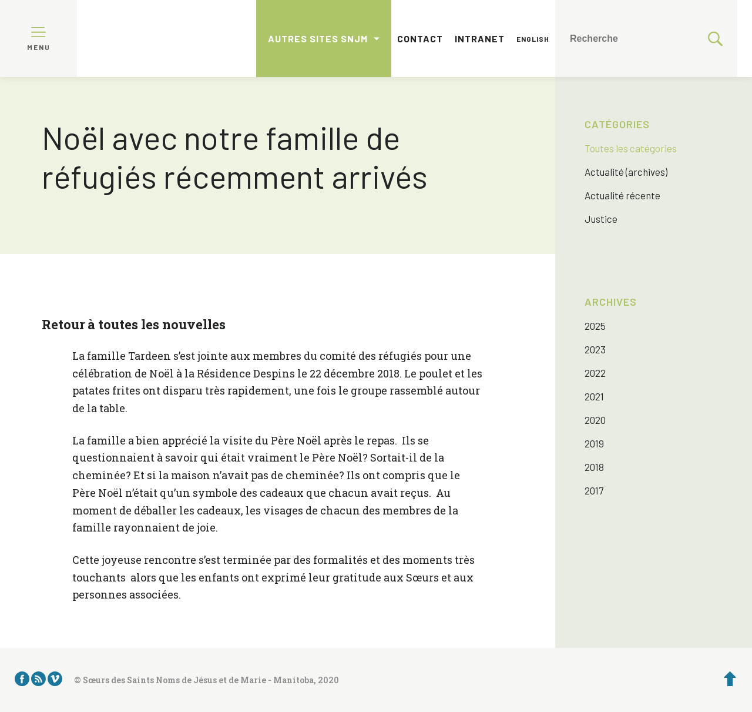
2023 (595, 349)
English (532, 39)
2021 (594, 396)
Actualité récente (622, 195)
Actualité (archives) (626, 172)
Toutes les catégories (631, 148)
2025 (595, 326)
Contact (420, 38)
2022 (595, 373)
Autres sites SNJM (318, 38)
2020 (595, 420)
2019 (594, 443)
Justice (601, 219)
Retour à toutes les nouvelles (134, 324)
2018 (594, 467)
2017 (594, 490)
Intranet (480, 38)
